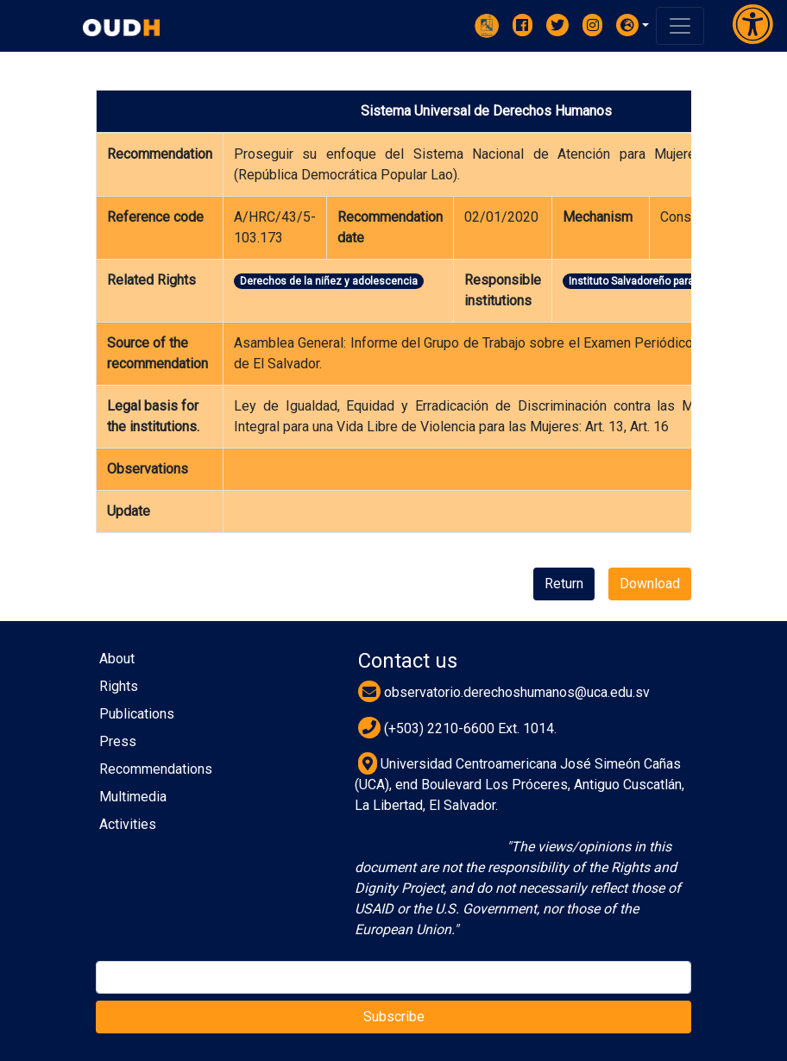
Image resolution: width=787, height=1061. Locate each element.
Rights (118, 686)
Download (650, 583)
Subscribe (394, 1016)
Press (117, 741)
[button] (632, 25)
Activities (127, 824)
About (117, 658)
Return (564, 583)
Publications (136, 714)
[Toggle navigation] (680, 26)
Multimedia (133, 796)
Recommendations (155, 769)
